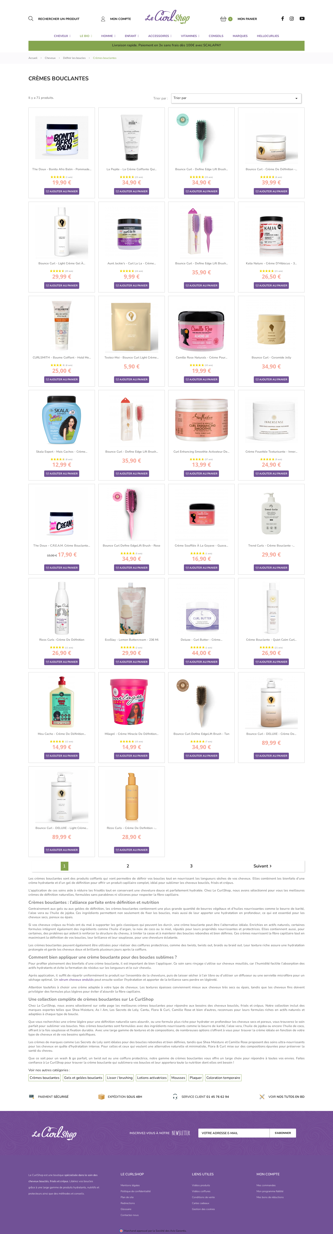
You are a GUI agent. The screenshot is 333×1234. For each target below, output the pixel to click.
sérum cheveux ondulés (76, 980)
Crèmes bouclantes (44, 1077)
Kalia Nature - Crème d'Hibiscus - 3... (271, 263)
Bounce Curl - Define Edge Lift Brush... (201, 169)
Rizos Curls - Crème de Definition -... (132, 828)
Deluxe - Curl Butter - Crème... (201, 640)
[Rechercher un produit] (63, 19)
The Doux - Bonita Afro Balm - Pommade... (61, 169)
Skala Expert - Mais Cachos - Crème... (61, 452)
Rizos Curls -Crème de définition (61, 640)
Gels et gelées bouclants (83, 1077)
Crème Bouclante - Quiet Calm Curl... (271, 640)
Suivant (263, 866)
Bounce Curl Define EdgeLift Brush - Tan (201, 734)
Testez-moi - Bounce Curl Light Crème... (131, 358)
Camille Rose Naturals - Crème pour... (201, 358)
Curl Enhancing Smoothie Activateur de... (201, 452)
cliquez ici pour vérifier (200, 1231)
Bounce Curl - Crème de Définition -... (271, 169)
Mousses (178, 1077)
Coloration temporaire (223, 1077)
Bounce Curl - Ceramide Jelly (271, 358)
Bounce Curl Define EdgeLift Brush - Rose (131, 546)
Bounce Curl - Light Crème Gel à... (61, 263)
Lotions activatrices (152, 1077)
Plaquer (196, 1077)
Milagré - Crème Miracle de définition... (131, 734)
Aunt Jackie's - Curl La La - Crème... (131, 263)
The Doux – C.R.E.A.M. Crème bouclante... (61, 546)
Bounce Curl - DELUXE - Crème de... (271, 734)
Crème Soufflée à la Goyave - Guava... (201, 546)
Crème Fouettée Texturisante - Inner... (271, 452)
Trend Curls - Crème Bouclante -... (271, 546)
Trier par (236, 98)
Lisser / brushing (120, 1077)
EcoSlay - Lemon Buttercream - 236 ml (131, 640)
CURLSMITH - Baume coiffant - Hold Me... (62, 358)
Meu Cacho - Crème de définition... (62, 734)
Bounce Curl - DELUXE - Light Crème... (61, 828)
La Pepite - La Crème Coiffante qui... (132, 169)
